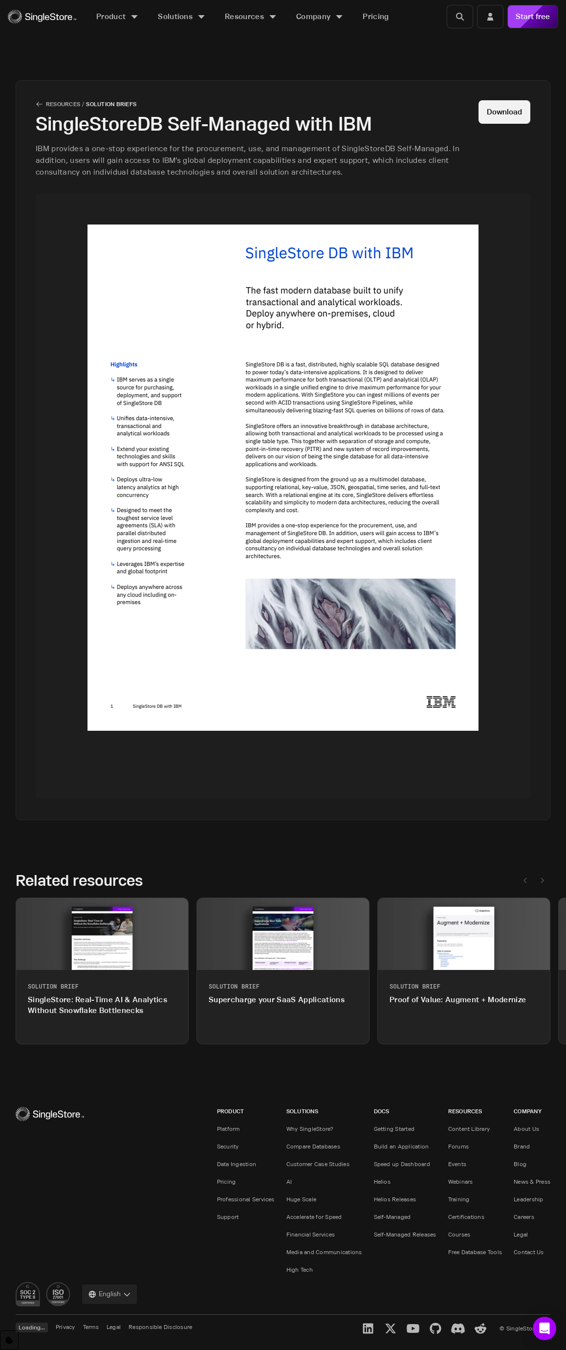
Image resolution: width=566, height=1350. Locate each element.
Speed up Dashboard (402, 1164)
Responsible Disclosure (160, 1326)
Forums (458, 1146)
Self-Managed (392, 1216)
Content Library (469, 1128)
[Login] (490, 16)
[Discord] (458, 1328)
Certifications (466, 1216)
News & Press (532, 1181)
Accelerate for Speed (314, 1216)
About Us (526, 1128)
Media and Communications (324, 1252)
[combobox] (109, 1294)
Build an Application (401, 1146)
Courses (459, 1234)
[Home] (42, 17)
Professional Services (246, 1199)
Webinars (460, 1181)
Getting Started (394, 1128)
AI (289, 1181)
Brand (522, 1146)
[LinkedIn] (368, 1328)
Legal (521, 1234)
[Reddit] (480, 1328)
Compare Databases (313, 1146)
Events (457, 1164)
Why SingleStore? (310, 1128)
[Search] (460, 16)
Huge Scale (301, 1199)
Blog (520, 1164)
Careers (524, 1216)
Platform (228, 1128)
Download (504, 111)
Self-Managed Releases (405, 1234)
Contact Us (529, 1252)
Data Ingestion (236, 1164)
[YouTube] (413, 1328)
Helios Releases (395, 1199)
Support (228, 1216)
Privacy (65, 1326)
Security (228, 1146)
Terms (91, 1326)
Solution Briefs (111, 104)
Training (459, 1199)
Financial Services (310, 1234)
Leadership (528, 1199)
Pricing (226, 1181)
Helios (382, 1181)
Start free (533, 16)
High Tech (299, 1269)
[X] (390, 1328)
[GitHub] (435, 1328)
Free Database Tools (475, 1252)
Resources (63, 104)
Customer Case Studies (317, 1164)
